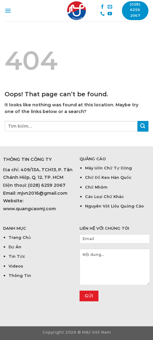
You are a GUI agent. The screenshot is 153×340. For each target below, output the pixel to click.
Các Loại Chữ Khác (104, 196)
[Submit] (142, 126)
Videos (16, 266)
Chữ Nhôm (96, 187)
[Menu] (8, 11)
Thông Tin (20, 275)
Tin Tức (17, 256)
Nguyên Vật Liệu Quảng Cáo (114, 206)
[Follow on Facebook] (102, 7)
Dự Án (15, 247)
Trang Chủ (20, 237)
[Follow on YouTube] (110, 14)
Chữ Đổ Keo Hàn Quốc (108, 177)
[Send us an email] (110, 7)
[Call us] (102, 14)
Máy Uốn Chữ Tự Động (108, 168)
